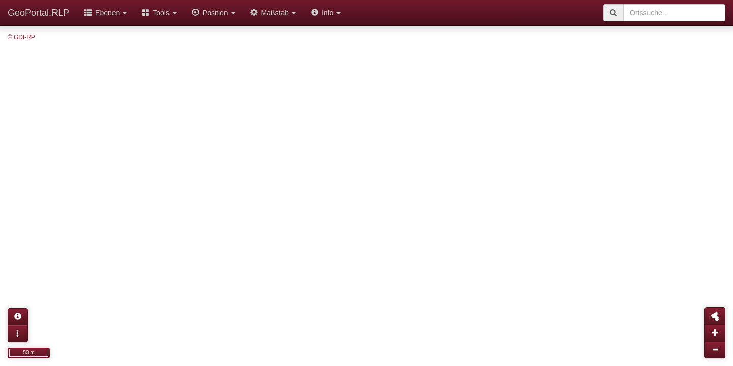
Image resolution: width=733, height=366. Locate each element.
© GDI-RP (21, 37)
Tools (159, 13)
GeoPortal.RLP (38, 13)
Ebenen (105, 13)
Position (213, 13)
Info (326, 13)
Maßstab (273, 13)
